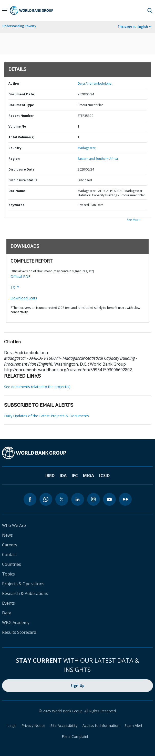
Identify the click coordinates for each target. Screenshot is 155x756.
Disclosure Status (22, 180)
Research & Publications (25, 593)
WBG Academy (15, 622)
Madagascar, (87, 148)
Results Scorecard (19, 632)
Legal (11, 725)
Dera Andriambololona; (95, 83)
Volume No (17, 126)
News (7, 535)
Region (14, 158)
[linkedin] (77, 499)
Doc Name (16, 191)
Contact (9, 554)
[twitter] (61, 499)
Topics (8, 574)
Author (14, 83)
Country (15, 148)
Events (8, 603)
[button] (150, 10)
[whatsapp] (45, 499)
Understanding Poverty (19, 26)
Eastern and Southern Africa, (98, 158)
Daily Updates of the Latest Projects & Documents (46, 415)
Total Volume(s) (21, 137)
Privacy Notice (33, 725)
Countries (11, 564)
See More (133, 220)
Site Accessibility (63, 725)
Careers (9, 545)
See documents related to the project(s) (37, 386)
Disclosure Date (21, 169)
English (143, 27)
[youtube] (109, 499)
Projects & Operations (23, 583)
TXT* (15, 287)
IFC (75, 475)
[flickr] (125, 499)
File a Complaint (75, 736)
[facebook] (30, 499)
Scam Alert (133, 725)
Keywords (16, 205)
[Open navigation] (4, 10)
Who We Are (14, 525)
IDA (63, 475)
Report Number (21, 116)
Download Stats (24, 298)
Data (6, 613)
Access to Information (100, 725)
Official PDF (20, 276)
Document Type (21, 105)
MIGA (88, 475)
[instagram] (93, 499)
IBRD (50, 475)
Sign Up (77, 685)
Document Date (21, 94)
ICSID (104, 475)
